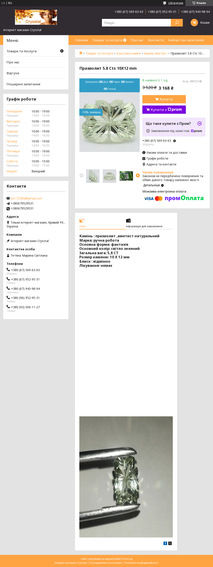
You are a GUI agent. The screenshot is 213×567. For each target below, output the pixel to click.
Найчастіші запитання (186, 40)
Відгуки (13, 73)
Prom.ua (127, 559)
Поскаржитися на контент (106, 563)
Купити (166, 99)
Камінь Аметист (155, 53)
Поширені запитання (23, 84)
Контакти (156, 40)
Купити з (166, 109)
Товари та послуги (107, 40)
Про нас (137, 40)
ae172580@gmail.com (26, 198)
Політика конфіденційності (141, 563)
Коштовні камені (128, 53)
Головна (81, 40)
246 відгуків (175, 3)
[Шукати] (177, 22)
